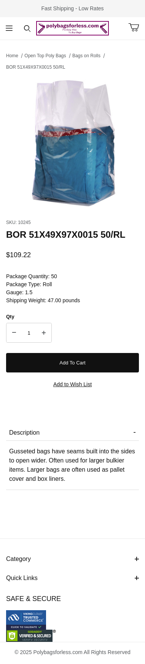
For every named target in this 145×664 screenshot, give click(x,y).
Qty (10, 316)
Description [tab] (24, 432)
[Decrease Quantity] (14, 332)
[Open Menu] (9, 28)
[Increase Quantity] (43, 332)
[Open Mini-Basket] (136, 27)
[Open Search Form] (27, 28)
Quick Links (72, 578)
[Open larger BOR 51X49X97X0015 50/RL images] (72, 142)
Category (72, 559)
